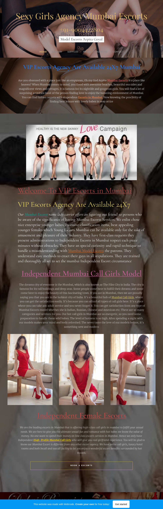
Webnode (150, 498)
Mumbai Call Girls (123, 297)
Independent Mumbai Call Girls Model (81, 273)
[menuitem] (39, 52)
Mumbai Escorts (117, 80)
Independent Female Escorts (81, 415)
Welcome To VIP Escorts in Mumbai (75, 190)
